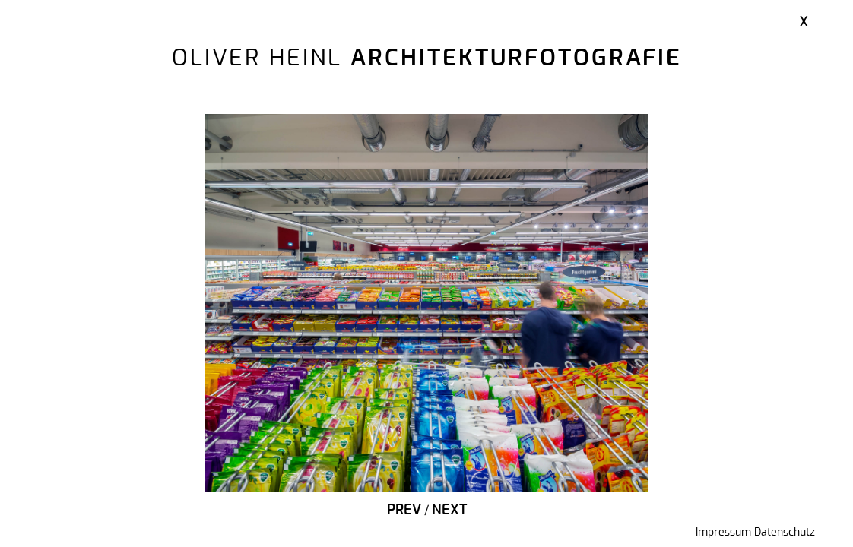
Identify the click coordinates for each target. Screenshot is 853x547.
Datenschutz (784, 532)
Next (449, 510)
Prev (404, 510)
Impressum (723, 532)
